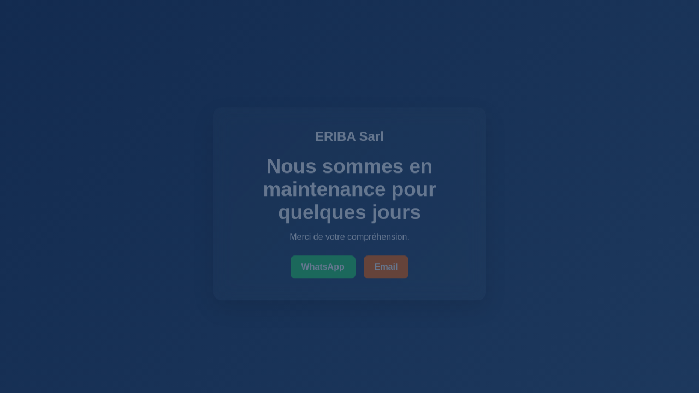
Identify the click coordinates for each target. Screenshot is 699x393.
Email (386, 267)
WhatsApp (323, 267)
